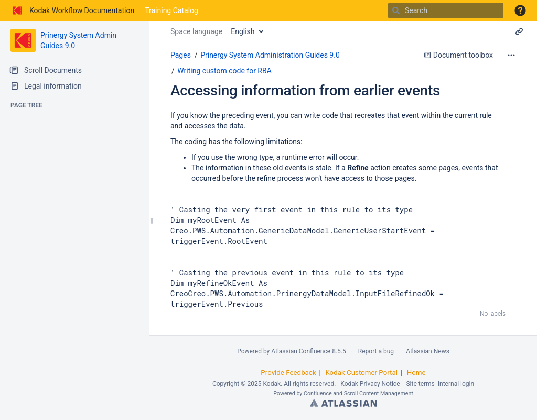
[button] (520, 10)
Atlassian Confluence (300, 351)
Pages (180, 55)
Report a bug (376, 351)
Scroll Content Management (378, 393)
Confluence (318, 393)
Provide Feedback (288, 372)
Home (416, 372)
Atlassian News (427, 351)
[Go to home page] (72, 10)
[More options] (511, 55)
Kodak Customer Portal (361, 372)
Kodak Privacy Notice (370, 383)
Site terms (420, 383)
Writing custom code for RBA (224, 71)
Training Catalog (171, 10)
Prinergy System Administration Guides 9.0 (270, 55)
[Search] (396, 10)
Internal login (456, 383)
